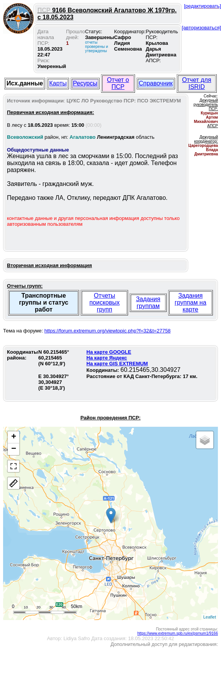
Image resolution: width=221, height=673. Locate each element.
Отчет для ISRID (196, 83)
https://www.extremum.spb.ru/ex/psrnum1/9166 (177, 633)
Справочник (156, 83)
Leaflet (209, 617)
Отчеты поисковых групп (104, 302)
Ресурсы (85, 83)
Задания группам (148, 302)
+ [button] (13, 437)
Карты (58, 83)
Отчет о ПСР (118, 83)
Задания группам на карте (190, 302)
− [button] (13, 449)
